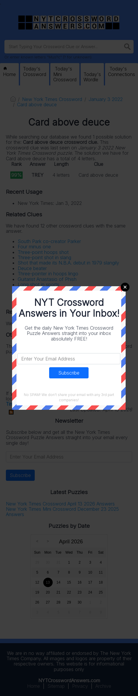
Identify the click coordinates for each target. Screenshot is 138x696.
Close (125, 287)
